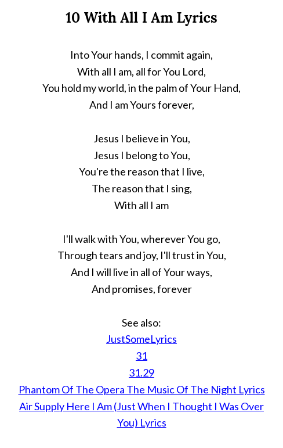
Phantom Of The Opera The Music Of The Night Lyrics (142, 389)
